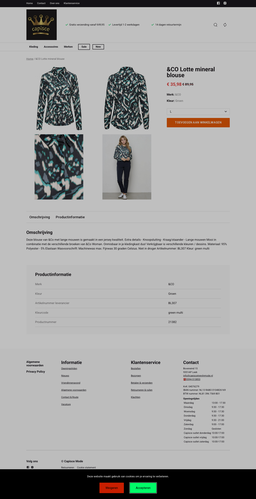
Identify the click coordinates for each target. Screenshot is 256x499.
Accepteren (143, 488)
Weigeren (112, 488)
